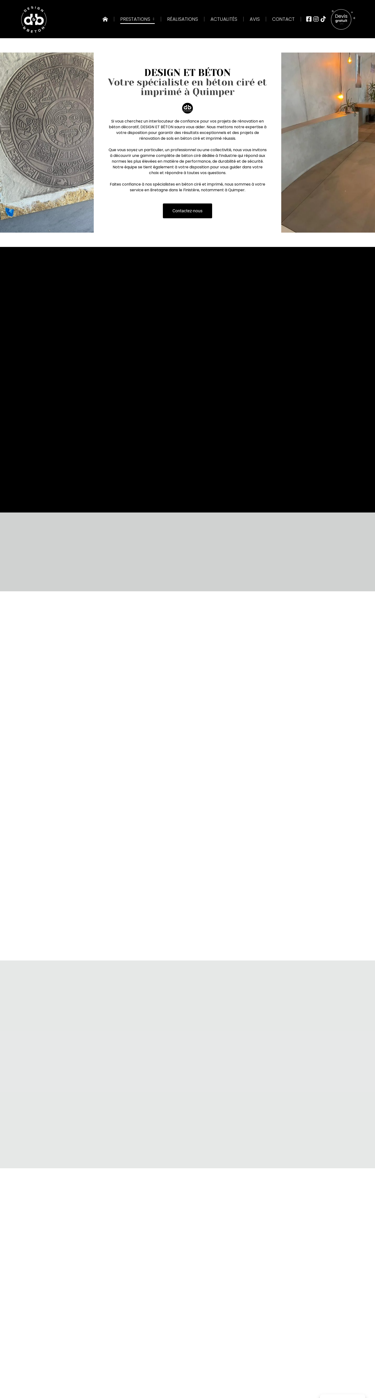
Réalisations (182, 19)
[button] (187, 210)
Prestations (137, 19)
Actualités (223, 19)
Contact (283, 19)
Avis (255, 19)
